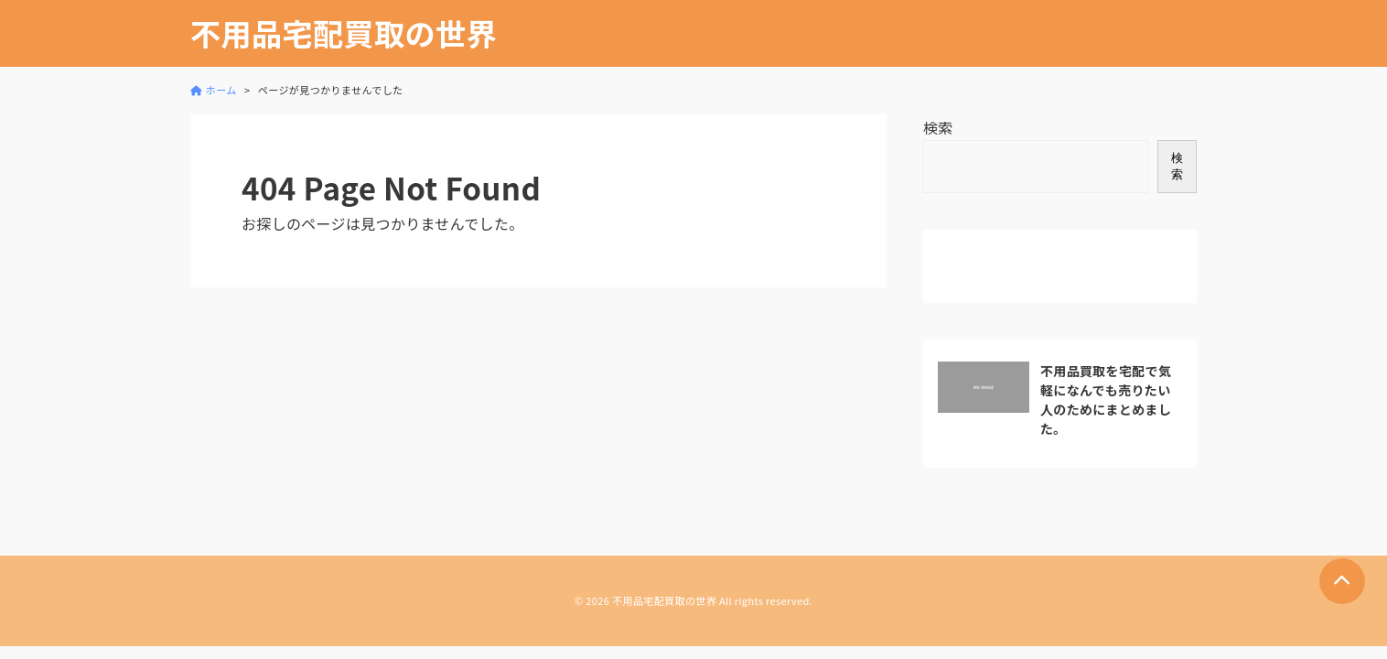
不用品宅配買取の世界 (343, 33)
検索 (938, 127)
